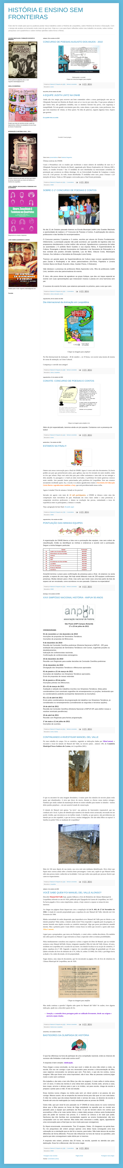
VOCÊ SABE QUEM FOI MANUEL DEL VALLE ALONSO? (72, 892)
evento (52, 86)
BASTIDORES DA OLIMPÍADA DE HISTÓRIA (66, 1035)
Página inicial (79, 1156)
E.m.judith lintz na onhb (50, 117)
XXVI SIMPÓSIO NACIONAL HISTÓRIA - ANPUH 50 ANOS (73, 597)
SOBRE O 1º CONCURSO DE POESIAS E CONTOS (69, 190)
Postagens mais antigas (107, 1156)
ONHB (52, 184)
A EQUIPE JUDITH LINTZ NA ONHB (61, 95)
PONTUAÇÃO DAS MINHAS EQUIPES (63, 523)
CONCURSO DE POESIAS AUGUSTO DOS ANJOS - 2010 (73, 42)
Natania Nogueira (66, 157)
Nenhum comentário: (72, 84)
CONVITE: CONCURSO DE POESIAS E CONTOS (68, 381)
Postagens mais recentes (50, 1156)
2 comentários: (70, 182)
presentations (54, 157)
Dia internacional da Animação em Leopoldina (66, 302)
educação (56, 294)
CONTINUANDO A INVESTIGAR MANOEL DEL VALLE (71, 737)
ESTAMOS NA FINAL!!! (54, 446)
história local (53, 1027)
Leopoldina (57, 372)
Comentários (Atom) (53, 1158)
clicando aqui (69, 507)
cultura (52, 294)
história (56, 731)
